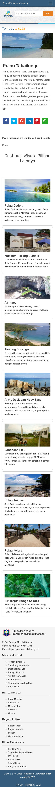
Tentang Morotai (16, 661)
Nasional (12, 709)
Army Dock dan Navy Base (23, 399)
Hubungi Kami (33, 785)
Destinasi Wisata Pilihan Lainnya (28, 158)
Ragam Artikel (15, 725)
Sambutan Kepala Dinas (20, 752)
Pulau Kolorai (14, 550)
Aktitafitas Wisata (17, 676)
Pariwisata (13, 702)
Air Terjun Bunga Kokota (22, 601)
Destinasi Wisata (16, 669)
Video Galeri (14, 763)
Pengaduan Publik (17, 766)
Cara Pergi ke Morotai (18, 665)
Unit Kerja (13, 756)
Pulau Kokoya (14, 500)
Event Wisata (14, 679)
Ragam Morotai (15, 729)
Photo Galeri (14, 759)
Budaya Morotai (16, 672)
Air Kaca (10, 302)
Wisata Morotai (15, 736)
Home (19, 785)
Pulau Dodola (14, 205)
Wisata (11, 713)
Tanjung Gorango (17, 349)
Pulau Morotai (15, 699)
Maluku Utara (14, 706)
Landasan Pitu (15, 450)
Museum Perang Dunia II (22, 256)
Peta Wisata (14, 686)
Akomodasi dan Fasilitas (20, 683)
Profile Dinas (14, 749)
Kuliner (11, 732)
